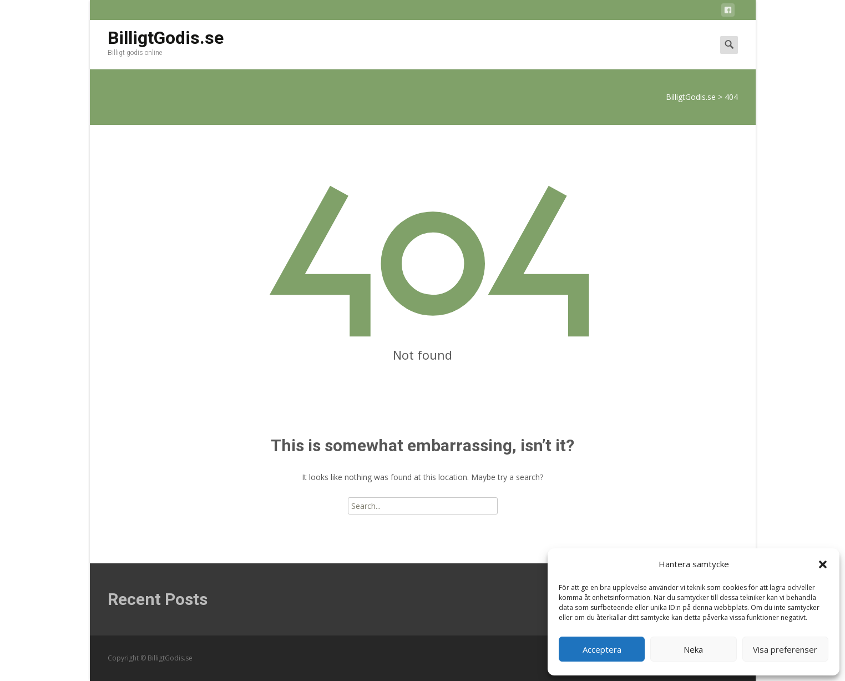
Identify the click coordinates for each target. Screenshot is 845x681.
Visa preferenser (785, 649)
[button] (822, 564)
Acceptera (602, 649)
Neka (693, 649)
